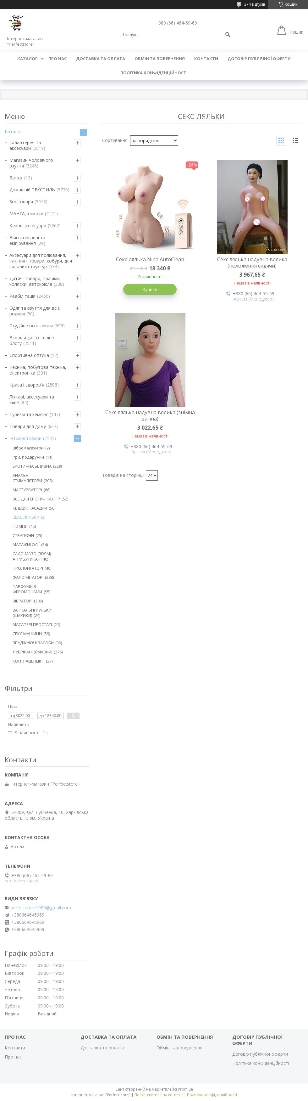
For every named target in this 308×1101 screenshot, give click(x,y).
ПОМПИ (20, 526)
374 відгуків (254, 4)
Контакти (206, 58)
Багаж (16, 178)
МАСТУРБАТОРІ (27, 490)
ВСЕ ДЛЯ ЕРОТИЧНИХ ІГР (36, 499)
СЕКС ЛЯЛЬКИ (26, 517)
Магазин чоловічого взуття (31, 163)
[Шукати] (228, 34)
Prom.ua (185, 1089)
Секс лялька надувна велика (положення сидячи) (252, 262)
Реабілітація (22, 296)
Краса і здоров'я (26, 385)
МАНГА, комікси (26, 214)
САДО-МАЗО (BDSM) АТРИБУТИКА (32, 556)
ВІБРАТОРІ (22, 601)
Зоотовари (21, 202)
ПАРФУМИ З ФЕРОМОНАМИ (27, 589)
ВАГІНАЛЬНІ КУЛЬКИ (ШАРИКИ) (32, 612)
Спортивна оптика (29, 355)
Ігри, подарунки (28, 457)
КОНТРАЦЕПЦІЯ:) (28, 661)
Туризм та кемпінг (28, 414)
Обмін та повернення (160, 58)
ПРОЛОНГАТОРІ (28, 568)
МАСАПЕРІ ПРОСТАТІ (32, 624)
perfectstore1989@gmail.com (41, 908)
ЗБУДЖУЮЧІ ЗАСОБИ (33, 643)
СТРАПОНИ (23, 535)
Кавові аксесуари (27, 226)
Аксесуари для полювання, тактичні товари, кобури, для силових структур (40, 260)
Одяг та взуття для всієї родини (35, 311)
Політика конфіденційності (154, 73)
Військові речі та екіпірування (27, 240)
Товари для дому (27, 426)
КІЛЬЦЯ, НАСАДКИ (30, 508)
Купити (149, 289)
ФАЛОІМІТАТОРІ (28, 577)
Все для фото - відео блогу (31, 340)
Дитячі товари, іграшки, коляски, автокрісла (34, 281)
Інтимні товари (25, 438)
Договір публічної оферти (259, 58)
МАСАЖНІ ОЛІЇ (26, 544)
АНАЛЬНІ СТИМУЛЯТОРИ (27, 477)
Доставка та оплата (100, 58)
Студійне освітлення (31, 326)
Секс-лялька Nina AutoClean (150, 259)
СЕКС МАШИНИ (27, 633)
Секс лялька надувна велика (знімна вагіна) (150, 415)
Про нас (57, 58)
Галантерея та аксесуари (25, 145)
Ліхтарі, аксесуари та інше (31, 399)
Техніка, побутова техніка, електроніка (37, 370)
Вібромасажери (28, 448)
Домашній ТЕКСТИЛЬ (32, 190)
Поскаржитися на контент (159, 1095)
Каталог (27, 58)
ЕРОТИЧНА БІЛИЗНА (32, 466)
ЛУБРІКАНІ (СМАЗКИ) (32, 652)
